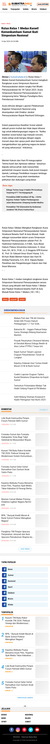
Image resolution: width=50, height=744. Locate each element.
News (8, 24)
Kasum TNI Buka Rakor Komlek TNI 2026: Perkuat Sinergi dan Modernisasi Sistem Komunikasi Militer (16, 453)
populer (14, 299)
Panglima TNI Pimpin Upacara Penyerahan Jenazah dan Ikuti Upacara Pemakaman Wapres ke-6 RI (17, 534)
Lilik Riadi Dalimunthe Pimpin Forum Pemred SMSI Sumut (15, 419)
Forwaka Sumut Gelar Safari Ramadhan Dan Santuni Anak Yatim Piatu (15, 470)
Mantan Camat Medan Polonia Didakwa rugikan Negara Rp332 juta (16, 502)
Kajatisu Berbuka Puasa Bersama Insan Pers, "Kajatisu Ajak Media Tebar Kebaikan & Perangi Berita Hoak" (17, 486)
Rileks (10, 605)
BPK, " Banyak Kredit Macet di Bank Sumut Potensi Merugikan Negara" (16, 518)
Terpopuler (15, 9)
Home (4, 9)
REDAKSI (16, 737)
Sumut (10, 575)
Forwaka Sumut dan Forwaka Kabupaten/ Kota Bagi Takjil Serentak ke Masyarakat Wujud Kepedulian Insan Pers (16, 437)
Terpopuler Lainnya (25, 698)
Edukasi (43, 9)
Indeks (26, 9)
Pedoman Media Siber (29, 737)
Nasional (11, 581)
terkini (22, 299)
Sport (10, 587)
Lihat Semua (25, 549)
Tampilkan (43, 410)
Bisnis (34, 9)
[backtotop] (25, 707)
